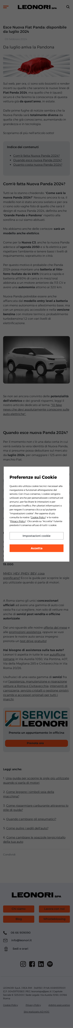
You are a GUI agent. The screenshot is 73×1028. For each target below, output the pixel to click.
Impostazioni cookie (36, 536)
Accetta (36, 548)
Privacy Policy (18, 521)
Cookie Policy (38, 517)
